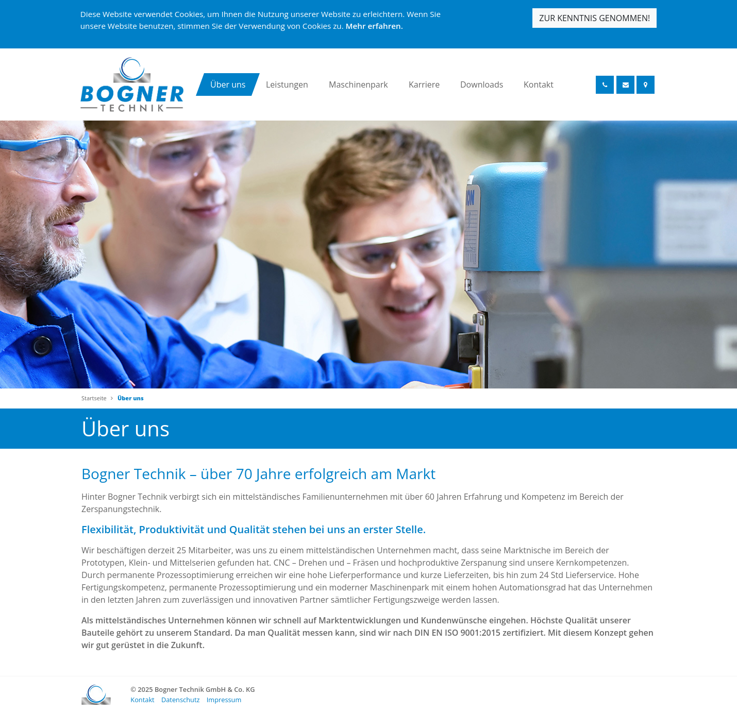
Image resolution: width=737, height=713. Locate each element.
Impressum (224, 699)
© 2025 (192, 689)
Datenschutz (180, 699)
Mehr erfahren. (374, 26)
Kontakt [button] (539, 84)
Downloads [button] (481, 84)
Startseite (94, 398)
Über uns (131, 398)
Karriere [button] (424, 84)
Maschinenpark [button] (358, 84)
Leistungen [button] (287, 84)
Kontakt (142, 699)
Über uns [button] (227, 84)
